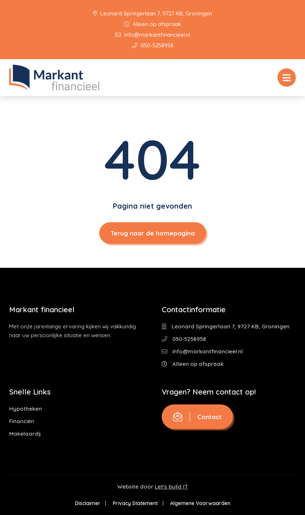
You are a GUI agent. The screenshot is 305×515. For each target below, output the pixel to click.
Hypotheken (25, 408)
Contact (197, 416)
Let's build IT (171, 486)
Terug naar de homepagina (153, 233)
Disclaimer (87, 503)
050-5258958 (152, 45)
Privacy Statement (135, 503)
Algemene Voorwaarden (200, 503)
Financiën (21, 421)
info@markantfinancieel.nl (152, 34)
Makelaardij (25, 433)
